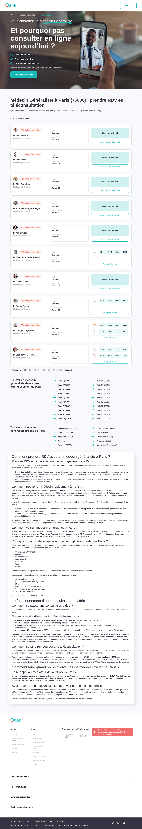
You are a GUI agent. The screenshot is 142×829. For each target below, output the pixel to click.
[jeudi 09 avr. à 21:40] (125, 349)
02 (30, 370)
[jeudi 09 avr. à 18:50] (102, 301)
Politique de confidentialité (58, 821)
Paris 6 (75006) (64, 402)
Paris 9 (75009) (64, 414)
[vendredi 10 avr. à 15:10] (109, 331)
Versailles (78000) (104, 441)
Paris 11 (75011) (103, 381)
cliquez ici (78, 537)
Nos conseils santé (39, 742)
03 (35, 370)
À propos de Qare (39, 760)
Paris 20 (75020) (103, 419)
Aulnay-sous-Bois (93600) (107, 445)
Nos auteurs (37, 752)
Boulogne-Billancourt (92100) (69, 428)
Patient (14, 734)
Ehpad (14, 748)
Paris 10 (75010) (64, 419)
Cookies (36, 825)
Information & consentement (20, 825)
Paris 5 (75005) (64, 398)
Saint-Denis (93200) (66, 432)
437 (60, 370)
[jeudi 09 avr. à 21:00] (117, 349)
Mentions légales (17, 821)
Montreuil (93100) (65, 441)
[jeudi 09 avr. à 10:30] (125, 252)
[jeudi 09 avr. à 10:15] (117, 252)
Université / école (18, 744)
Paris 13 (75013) (103, 389)
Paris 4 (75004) (64, 393)
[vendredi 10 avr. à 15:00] (102, 331)
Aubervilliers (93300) (105, 437)
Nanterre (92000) (65, 445)
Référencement (48, 825)
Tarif (58, 825)
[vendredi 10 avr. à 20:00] (102, 356)
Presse (14, 752)
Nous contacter (38, 738)
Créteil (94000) (102, 432)
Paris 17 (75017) (103, 406)
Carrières (36, 764)
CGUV (28, 821)
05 (44, 370)
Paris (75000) (46, 15)
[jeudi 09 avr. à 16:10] (109, 325)
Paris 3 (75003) (64, 389)
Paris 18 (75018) (103, 410)
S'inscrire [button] (128, 5)
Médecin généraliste (28, 15)
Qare (12, 15)
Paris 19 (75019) (103, 414)
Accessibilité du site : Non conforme (76, 825)
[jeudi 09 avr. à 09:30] (102, 252)
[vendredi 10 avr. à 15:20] (117, 331)
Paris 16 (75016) (103, 402)
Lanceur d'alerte (39, 821)
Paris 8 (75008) (64, 410)
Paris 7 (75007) (64, 406)
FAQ (34, 734)
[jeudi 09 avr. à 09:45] (109, 252)
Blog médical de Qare (38, 747)
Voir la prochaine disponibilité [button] (110, 142)
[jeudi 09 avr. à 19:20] (109, 301)
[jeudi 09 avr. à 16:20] (117, 325)
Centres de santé (39, 756)
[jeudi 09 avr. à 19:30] (117, 301)
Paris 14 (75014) (103, 393)
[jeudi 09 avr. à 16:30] (125, 325)
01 (25, 370)
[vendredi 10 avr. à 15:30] (125, 331)
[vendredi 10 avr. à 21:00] (117, 356)
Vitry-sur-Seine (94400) (106, 428)
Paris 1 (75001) (64, 381)
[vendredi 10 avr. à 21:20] (125, 356)
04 (39, 370)
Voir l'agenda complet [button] (110, 264)
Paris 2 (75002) (64, 385)
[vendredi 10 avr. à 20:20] (109, 356)
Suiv (68, 370)
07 (54, 370)
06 (49, 370)
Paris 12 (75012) (103, 385)
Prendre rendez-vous (24, 75)
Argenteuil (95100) (65, 437)
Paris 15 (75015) (103, 398)
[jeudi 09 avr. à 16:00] (102, 325)
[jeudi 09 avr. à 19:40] (125, 301)
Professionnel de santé (18, 739)
